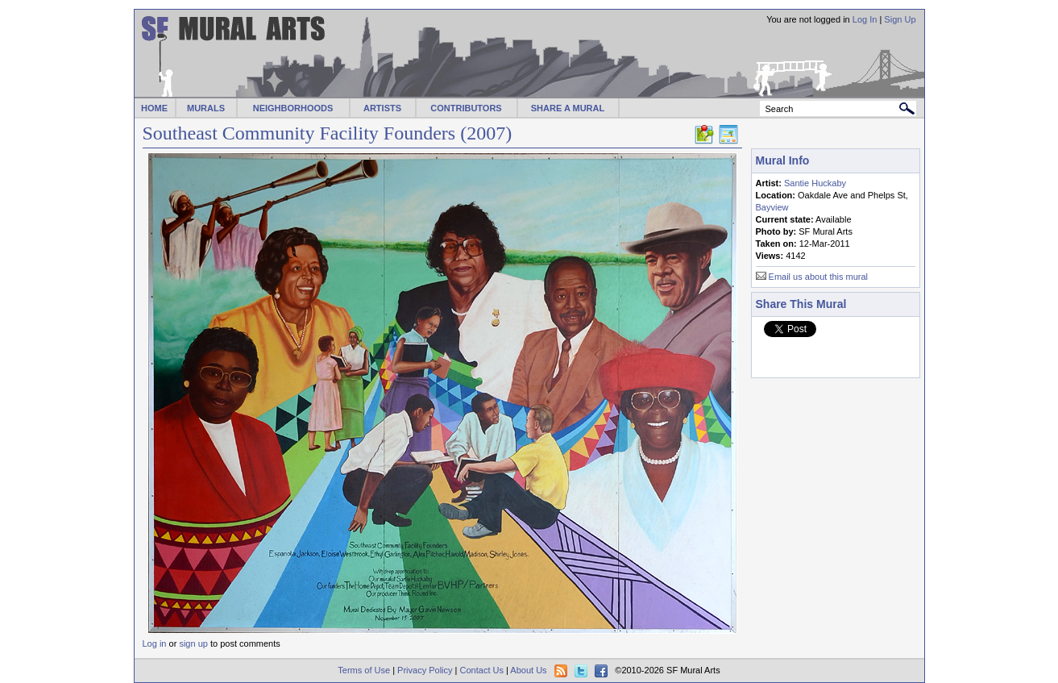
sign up (193, 643)
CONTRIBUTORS (465, 108)
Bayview (772, 207)
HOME (154, 108)
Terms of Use (364, 670)
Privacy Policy (424, 670)
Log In (865, 19)
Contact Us (482, 670)
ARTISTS (382, 108)
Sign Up (899, 19)
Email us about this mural (819, 276)
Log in (155, 643)
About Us (528, 670)
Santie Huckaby (815, 183)
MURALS (206, 108)
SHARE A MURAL (567, 108)
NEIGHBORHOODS (293, 108)
